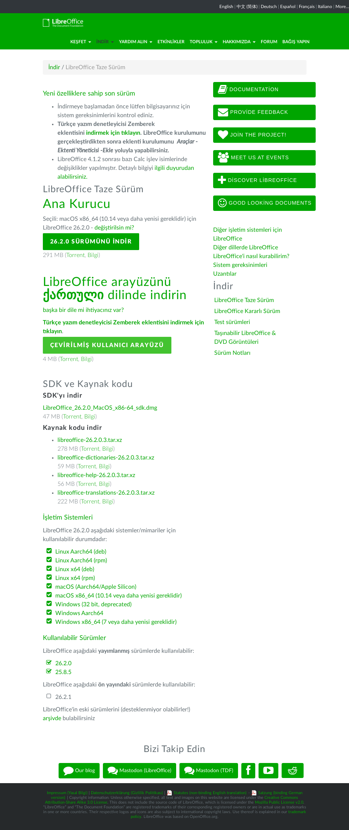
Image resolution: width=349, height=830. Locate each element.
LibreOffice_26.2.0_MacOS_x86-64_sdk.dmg (100, 408)
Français (307, 6)
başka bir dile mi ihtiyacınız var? (83, 310)
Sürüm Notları (232, 353)
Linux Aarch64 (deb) (80, 552)
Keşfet (80, 42)
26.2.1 (63, 697)
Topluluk (204, 42)
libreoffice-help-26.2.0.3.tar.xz (96, 475)
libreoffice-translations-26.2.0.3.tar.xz (106, 493)
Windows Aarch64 (79, 613)
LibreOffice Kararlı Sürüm (247, 311)
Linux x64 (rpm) (75, 578)
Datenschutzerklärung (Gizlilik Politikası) (127, 793)
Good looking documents (265, 203)
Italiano (325, 6)
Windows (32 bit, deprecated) (93, 604)
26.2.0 (63, 663)
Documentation (248, 90)
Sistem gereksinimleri (240, 265)
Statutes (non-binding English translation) (210, 793)
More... (342, 6)
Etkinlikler (171, 42)
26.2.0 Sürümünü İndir (91, 242)
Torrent (75, 255)
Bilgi (93, 255)
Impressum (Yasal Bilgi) (67, 793)
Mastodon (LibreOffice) (139, 771)
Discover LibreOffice (257, 180)
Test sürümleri (232, 322)
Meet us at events (253, 158)
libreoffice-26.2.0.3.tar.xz (89, 440)
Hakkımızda (239, 42)
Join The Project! (252, 135)
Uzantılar (225, 274)
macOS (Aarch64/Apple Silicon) (95, 587)
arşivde (52, 718)
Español (288, 6)
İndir (105, 42)
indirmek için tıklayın (113, 133)
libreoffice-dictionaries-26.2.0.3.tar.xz (105, 458)
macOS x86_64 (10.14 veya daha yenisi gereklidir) (118, 596)
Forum (269, 42)
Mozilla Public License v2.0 (279, 802)
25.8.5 (63, 672)
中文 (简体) (247, 6)
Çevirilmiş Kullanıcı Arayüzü (107, 345)
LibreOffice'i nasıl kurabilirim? (251, 256)
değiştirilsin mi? (114, 228)
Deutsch (269, 6)
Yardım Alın (135, 42)
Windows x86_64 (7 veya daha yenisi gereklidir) (116, 622)
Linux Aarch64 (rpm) (81, 560)
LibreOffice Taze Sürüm (244, 300)
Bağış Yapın (295, 42)
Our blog (79, 771)
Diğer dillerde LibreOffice (245, 247)
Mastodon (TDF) (208, 771)
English (226, 6)
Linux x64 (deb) (74, 569)
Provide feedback (253, 112)
